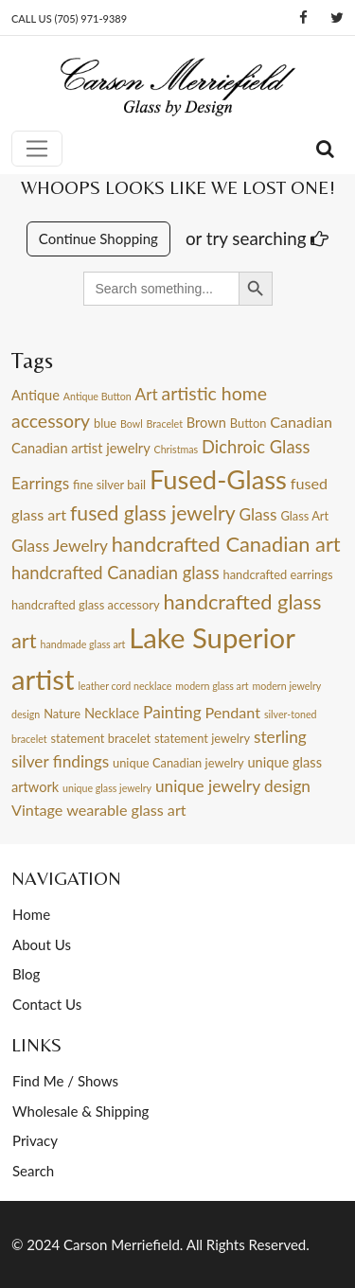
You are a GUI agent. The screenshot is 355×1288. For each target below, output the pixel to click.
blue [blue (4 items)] (105, 423)
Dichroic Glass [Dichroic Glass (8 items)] (256, 446)
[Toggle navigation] (36, 149)
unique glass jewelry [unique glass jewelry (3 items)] (106, 788)
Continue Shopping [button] (98, 238)
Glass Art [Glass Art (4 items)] (304, 515)
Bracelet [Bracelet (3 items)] (165, 423)
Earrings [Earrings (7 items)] (40, 483)
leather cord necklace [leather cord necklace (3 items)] (124, 685)
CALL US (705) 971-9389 (69, 18)
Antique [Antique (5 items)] (35, 395)
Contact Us (46, 1004)
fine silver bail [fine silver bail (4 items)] (109, 484)
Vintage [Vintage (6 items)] (36, 810)
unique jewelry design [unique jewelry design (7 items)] (233, 786)
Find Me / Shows (65, 1080)
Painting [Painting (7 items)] (172, 712)
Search (33, 1170)
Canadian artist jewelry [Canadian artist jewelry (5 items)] (81, 448)
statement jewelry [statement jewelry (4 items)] (202, 738)
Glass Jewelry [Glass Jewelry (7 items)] (59, 546)
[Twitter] (337, 17)
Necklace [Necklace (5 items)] (111, 713)
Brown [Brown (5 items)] (206, 423)
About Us (41, 944)
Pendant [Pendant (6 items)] (232, 712)
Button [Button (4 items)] (248, 423)
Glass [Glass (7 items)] (257, 514)
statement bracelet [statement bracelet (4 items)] (100, 738)
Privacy (35, 1140)
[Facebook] (303, 17)
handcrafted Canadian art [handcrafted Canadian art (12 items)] (226, 543)
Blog (26, 973)
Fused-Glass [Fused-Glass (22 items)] (218, 479)
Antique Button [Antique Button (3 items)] (97, 396)
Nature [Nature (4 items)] (62, 713)
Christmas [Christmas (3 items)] (176, 449)
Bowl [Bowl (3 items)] (131, 423)
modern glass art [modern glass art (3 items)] (211, 685)
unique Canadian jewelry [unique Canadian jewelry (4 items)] (178, 762)
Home (31, 914)
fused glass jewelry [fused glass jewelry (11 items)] (153, 513)
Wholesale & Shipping (80, 1111)
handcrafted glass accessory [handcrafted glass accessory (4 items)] (85, 604)
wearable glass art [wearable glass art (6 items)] (126, 810)
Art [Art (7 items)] (146, 394)
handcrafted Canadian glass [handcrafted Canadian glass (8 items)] (115, 572)
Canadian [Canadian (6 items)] (301, 422)
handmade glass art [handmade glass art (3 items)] (83, 644)
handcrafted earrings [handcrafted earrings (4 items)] (277, 574)
